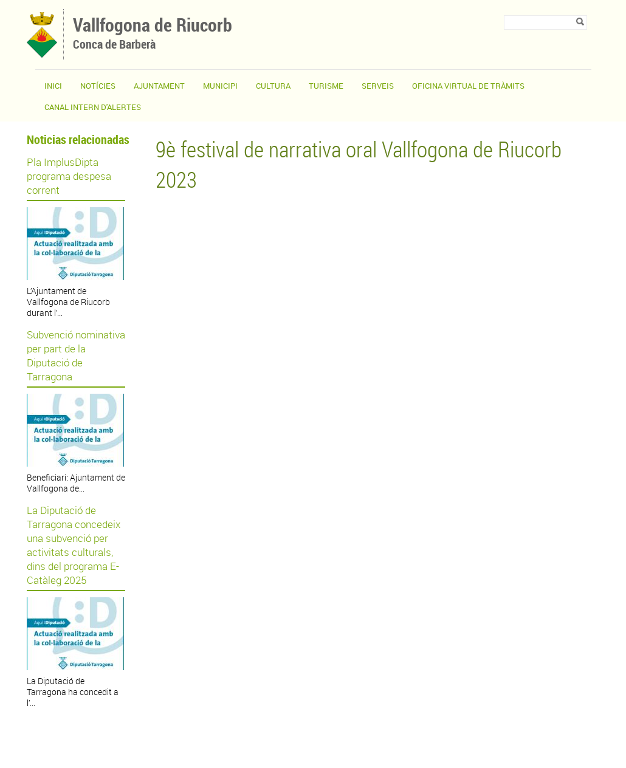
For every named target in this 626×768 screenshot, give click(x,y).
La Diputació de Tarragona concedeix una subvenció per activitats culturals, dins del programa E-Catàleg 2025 (73, 545)
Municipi (220, 85)
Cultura (273, 85)
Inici (53, 85)
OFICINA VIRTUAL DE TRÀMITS (468, 85)
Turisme (326, 85)
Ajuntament (159, 85)
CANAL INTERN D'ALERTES (92, 106)
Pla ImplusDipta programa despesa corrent (69, 176)
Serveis (378, 85)
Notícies (97, 85)
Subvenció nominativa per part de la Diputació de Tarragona (76, 355)
